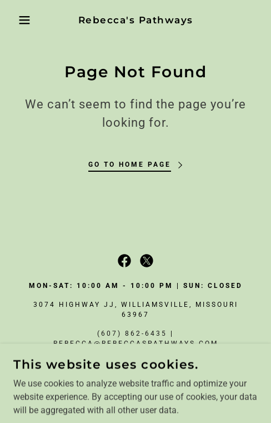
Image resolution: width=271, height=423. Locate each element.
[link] (135, 20)
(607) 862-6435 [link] (132, 333)
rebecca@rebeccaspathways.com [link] (135, 343)
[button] (19, 20)
